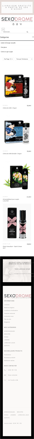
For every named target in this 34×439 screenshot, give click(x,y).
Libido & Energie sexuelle (8, 43)
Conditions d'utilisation (11, 310)
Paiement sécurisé (9, 313)
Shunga (5, 105)
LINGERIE (7, 340)
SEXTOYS (7, 345)
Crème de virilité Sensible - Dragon (12, 153)
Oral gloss (4, 47)
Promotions (7, 354)
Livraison (7, 304)
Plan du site (7, 319)
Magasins (7, 322)
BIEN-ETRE (7, 334)
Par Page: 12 (7, 59)
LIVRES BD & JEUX (9, 342)
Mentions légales (9, 307)
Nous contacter (12, 375)
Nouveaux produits (9, 357)
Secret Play (6, 244)
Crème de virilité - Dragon (10, 108)
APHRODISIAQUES (9, 331)
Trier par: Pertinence (22, 59)
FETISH (6, 337)
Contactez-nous (9, 316)
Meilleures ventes (9, 360)
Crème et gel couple (7, 52)
